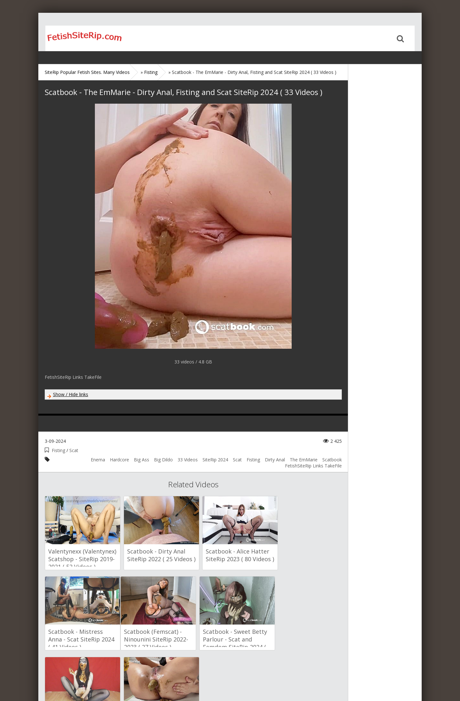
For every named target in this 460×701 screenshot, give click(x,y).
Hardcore (119, 460)
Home (78, 38)
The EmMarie (304, 460)
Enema (98, 460)
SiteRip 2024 (215, 460)
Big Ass (141, 460)
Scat (73, 450)
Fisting (58, 450)
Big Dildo (163, 460)
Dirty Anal (275, 460)
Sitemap (72, 676)
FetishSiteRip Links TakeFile (313, 466)
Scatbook (332, 460)
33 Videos (188, 460)
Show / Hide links (70, 394)
